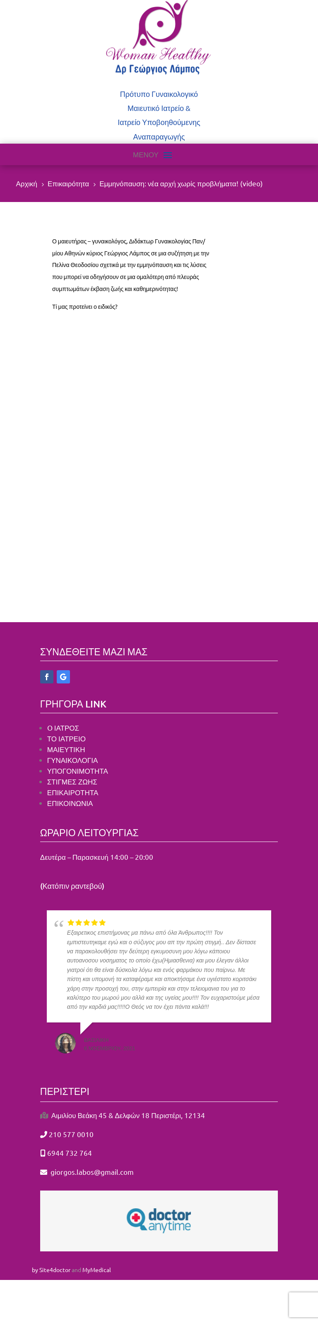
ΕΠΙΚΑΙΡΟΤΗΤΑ (72, 792)
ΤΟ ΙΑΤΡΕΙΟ (66, 738)
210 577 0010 (71, 1134)
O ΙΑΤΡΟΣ (63, 727)
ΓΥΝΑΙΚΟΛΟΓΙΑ (72, 759)
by (35, 1269)
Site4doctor (54, 1269)
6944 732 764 (69, 1152)
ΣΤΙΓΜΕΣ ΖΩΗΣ (73, 781)
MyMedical (96, 1269)
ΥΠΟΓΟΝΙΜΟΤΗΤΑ (77, 770)
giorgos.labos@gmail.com (91, 1171)
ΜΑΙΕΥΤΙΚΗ (66, 749)
